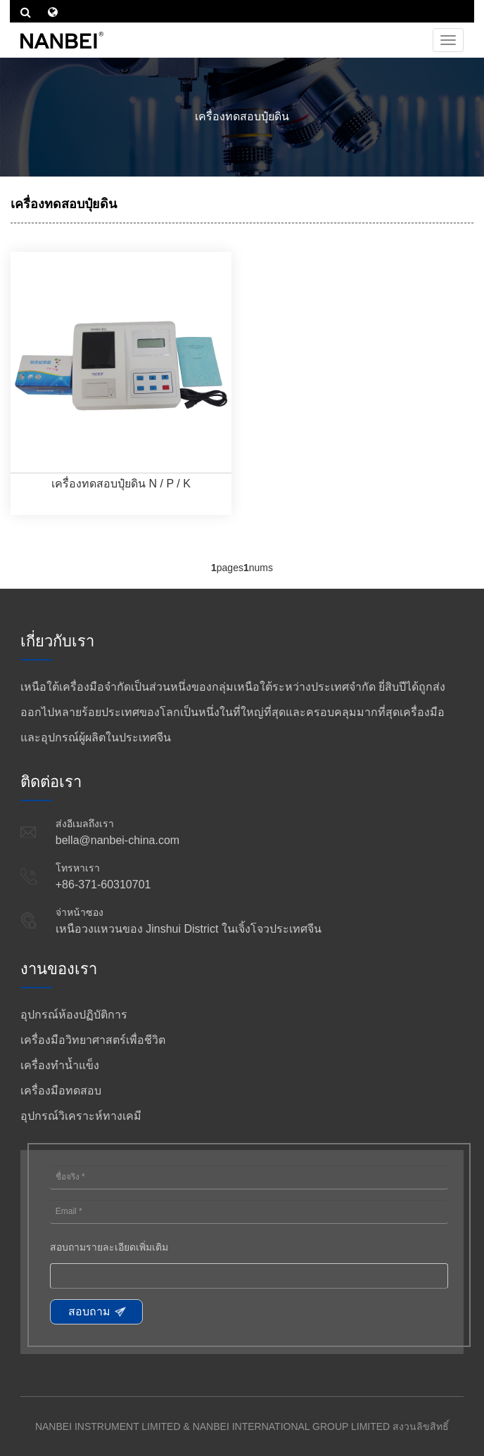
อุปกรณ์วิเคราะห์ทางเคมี (80, 1116)
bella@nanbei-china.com (117, 840)
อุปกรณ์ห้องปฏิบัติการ (73, 1015)
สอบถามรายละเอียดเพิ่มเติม (109, 1247)
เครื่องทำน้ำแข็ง (59, 1065)
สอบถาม (89, 1311)
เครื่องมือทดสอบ (60, 1091)
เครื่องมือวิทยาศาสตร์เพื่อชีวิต (92, 1040)
